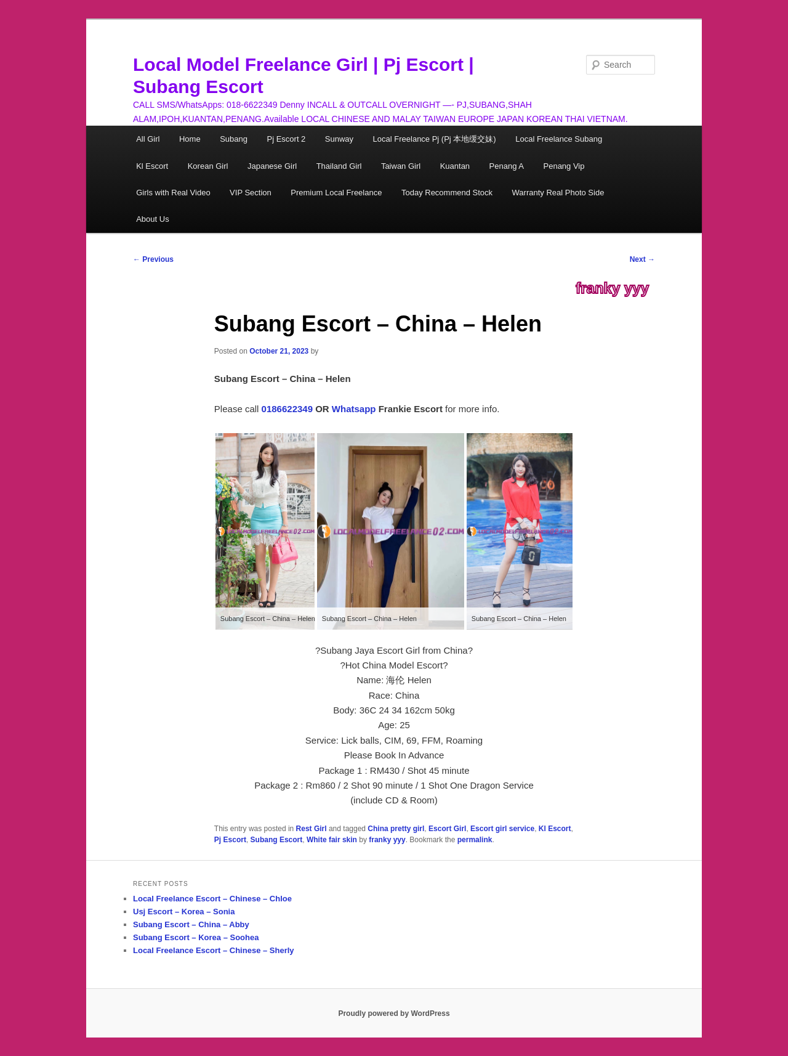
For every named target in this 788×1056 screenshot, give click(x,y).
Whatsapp (354, 409)
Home (190, 139)
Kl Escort (152, 166)
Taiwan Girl (400, 166)
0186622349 (287, 409)
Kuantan (455, 166)
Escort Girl (447, 828)
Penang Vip (564, 166)
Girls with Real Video (173, 192)
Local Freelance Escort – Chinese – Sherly (213, 950)
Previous (153, 259)
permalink (474, 839)
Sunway (339, 139)
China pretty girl (396, 828)
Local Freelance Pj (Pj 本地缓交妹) (434, 139)
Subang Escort (277, 839)
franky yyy (612, 288)
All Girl (147, 139)
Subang (233, 139)
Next (642, 259)
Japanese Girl (272, 166)
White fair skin (332, 839)
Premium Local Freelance (336, 192)
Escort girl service (502, 828)
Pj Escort (230, 839)
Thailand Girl (339, 166)
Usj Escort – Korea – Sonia (184, 911)
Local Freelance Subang (558, 139)
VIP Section (250, 192)
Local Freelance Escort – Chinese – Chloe (212, 898)
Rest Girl (311, 828)
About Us (152, 219)
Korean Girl (208, 166)
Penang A (506, 166)
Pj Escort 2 (286, 139)
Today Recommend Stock (446, 192)
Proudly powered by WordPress (393, 1013)
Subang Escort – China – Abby (191, 924)
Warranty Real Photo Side (558, 192)
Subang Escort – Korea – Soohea (196, 937)
